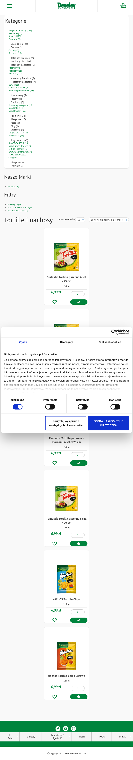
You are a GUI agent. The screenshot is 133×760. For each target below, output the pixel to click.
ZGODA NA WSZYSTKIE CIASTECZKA (108, 423)
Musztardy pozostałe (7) (23, 81)
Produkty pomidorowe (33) (21, 90)
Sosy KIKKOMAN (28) (18, 132)
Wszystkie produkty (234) (20, 30)
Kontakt (122, 736)
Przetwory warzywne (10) (20, 105)
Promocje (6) (14, 39)
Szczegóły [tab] (66, 341)
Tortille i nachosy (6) (17, 148)
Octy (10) (12, 157)
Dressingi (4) (17, 129)
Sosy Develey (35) (17, 111)
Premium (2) (17, 165)
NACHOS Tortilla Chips (66, 599)
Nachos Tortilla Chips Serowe (66, 676)
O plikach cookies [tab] (110, 341)
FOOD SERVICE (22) (17, 154)
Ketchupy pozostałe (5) (23, 64)
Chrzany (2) (13, 50)
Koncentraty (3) (19, 95)
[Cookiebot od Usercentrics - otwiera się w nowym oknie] (114, 332)
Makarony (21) (15, 70)
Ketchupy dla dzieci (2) (22, 61)
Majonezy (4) (14, 67)
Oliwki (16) (13, 84)
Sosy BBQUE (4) (15, 108)
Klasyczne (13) (18, 119)
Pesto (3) (15, 122)
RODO (102, 736)
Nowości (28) (14, 36)
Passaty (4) (16, 98)
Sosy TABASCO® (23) (18, 143)
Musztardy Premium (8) (23, 78)
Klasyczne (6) (17, 162)
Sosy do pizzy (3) (19, 140)
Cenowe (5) (16, 47)
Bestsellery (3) (15, 33)
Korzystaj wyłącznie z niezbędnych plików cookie (65, 423)
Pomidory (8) (17, 102)
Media (82, 736)
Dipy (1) (15, 126)
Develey (31, 736)
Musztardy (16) (15, 73)
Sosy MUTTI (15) (16, 135)
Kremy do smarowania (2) (20, 151)
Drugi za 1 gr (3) (19, 43)
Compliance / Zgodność (57, 737)
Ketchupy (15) (15, 53)
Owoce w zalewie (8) (18, 87)
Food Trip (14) (18, 115)
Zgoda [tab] (23, 341)
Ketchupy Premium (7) (22, 57)
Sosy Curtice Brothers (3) (20, 146)
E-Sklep (10, 737)
